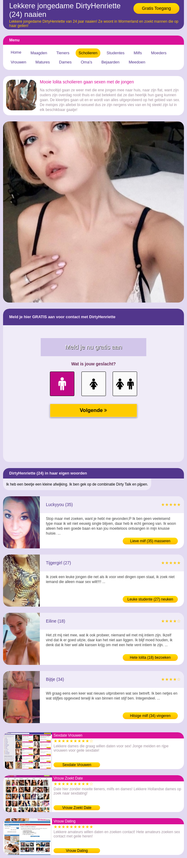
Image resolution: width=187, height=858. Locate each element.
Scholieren (88, 53)
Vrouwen (18, 62)
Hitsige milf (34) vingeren (150, 716)
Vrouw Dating (77, 850)
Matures (43, 62)
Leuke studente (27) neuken (150, 599)
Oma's (86, 62)
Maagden (39, 53)
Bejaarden (110, 62)
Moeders (158, 53)
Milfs (138, 53)
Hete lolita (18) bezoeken (150, 657)
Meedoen (137, 62)
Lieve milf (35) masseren (150, 541)
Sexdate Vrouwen (76, 765)
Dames (65, 62)
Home (16, 52)
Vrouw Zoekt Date (77, 808)
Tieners (62, 53)
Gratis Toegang (156, 8)
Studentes (116, 53)
